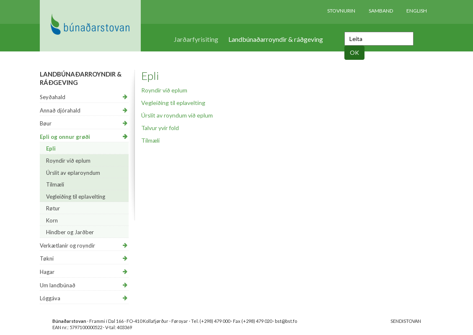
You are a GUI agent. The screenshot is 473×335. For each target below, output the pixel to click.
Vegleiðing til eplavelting (75, 196)
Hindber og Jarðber (70, 232)
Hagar (47, 272)
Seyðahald (52, 97)
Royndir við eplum (68, 160)
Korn (52, 220)
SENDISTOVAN (405, 321)
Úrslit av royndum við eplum (177, 115)
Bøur (46, 123)
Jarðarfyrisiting (196, 39)
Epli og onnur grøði (65, 136)
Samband (381, 11)
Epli (51, 148)
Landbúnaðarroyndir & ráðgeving (275, 39)
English (416, 11)
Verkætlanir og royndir (67, 245)
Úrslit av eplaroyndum (73, 172)
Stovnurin (341, 11)
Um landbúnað (57, 285)
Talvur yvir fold (160, 127)
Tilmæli (55, 184)
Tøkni (47, 258)
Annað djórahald (60, 110)
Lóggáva (50, 298)
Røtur (53, 208)
